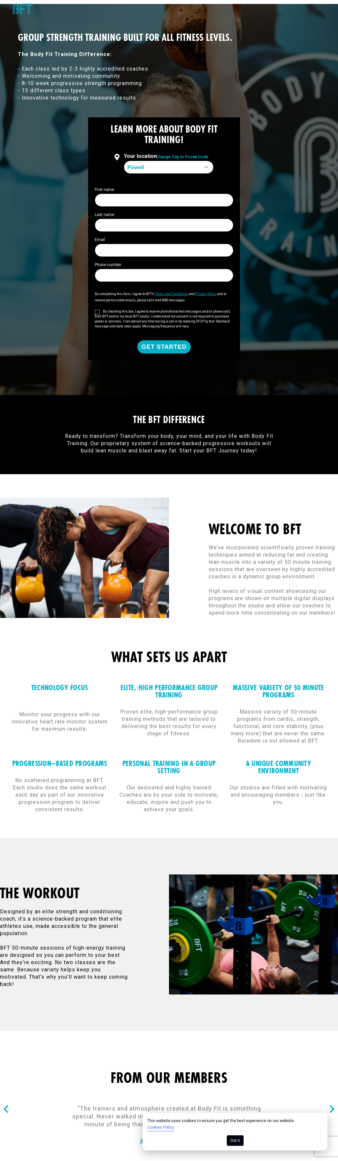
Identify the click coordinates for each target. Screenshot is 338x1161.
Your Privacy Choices (305, 1027)
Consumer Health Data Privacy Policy (53, 1027)
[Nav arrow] (6, 926)
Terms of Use (81, 1020)
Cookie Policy (147, 1020)
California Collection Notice (297, 1020)
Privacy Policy (213, 1020)
